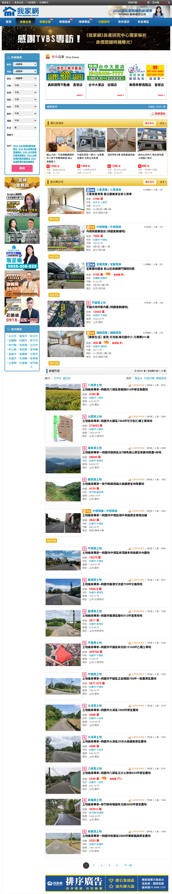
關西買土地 (95, 479)
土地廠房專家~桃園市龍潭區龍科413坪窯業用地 (112, 615)
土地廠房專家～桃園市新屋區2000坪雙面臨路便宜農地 (116, 836)
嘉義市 (12, 354)
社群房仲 (104, 22)
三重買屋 (102, 189)
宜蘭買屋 (102, 264)
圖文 (67, 378)
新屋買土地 (95, 831)
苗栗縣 (23, 345)
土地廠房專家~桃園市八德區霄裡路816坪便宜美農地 (115, 389)
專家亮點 (54, 219)
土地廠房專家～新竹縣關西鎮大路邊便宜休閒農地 (113, 484)
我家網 (30, 11)
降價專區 (83, 21)
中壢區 (103, 239)
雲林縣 (34, 349)
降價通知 (158, 113)
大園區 (100, 429)
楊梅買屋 (102, 332)
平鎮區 (103, 315)
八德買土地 (95, 385)
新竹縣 (12, 345)
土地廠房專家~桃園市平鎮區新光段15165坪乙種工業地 (116, 647)
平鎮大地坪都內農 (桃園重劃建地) (107, 307)
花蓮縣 (23, 363)
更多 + (163, 123)
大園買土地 (95, 416)
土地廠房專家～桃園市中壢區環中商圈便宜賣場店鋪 (114, 515)
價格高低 (161, 378)
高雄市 (12, 358)
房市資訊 (123, 22)
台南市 (34, 354)
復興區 (100, 460)
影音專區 (143, 22)
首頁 (8, 22)
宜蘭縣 (12, 340)
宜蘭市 (103, 278)
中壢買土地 (95, 548)
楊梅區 (103, 346)
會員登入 (6, 2)
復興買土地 (95, 448)
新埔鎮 (100, 812)
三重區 (103, 202)
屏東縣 (34, 358)
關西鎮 (100, 492)
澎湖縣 (23, 358)
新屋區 (100, 844)
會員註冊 (18, 2)
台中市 (34, 345)
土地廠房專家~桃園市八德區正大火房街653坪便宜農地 (116, 773)
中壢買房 (115, 227)
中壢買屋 (102, 227)
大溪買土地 (95, 705)
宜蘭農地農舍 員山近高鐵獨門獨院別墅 (110, 268)
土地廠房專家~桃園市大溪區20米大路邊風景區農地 (114, 741)
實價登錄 (64, 21)
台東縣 (12, 363)
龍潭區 (100, 592)
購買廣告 (149, 123)
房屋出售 (25, 22)
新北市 (34, 336)
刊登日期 (149, 378)
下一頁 (128, 865)
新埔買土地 (95, 800)
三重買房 (115, 189)
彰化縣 (12, 349)
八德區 (100, 397)
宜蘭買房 (115, 264)
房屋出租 (44, 21)
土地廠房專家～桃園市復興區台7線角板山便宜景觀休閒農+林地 (121, 452)
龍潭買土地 (95, 580)
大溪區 (100, 718)
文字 (58, 378)
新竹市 (34, 340)
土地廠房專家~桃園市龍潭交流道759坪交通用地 (112, 584)
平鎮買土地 (99, 302)
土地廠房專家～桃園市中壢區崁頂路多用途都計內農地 (116, 552)
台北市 (12, 336)
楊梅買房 (115, 332)
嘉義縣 (23, 354)
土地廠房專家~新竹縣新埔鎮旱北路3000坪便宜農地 (114, 804)
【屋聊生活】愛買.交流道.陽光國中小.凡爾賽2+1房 (118, 337)
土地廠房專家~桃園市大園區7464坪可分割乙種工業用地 (117, 421)
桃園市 (23, 340)
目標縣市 (43, 2)
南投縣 (23, 349)
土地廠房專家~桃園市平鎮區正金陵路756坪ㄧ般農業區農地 (119, 678)
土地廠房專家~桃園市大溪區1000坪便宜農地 (110, 710)
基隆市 (23, 336)
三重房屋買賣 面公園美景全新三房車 (109, 194)
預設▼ (139, 378)
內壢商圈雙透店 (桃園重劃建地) (105, 231)
